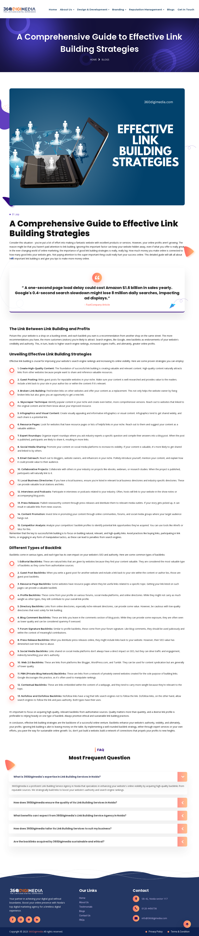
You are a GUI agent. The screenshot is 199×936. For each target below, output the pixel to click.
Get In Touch (186, 9)
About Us (66, 9)
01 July (15, 214)
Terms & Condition (180, 931)
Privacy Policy (156, 931)
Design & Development (92, 9)
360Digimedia (36, 931)
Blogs (170, 9)
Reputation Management (145, 9)
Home (53, 9)
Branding (118, 9)
